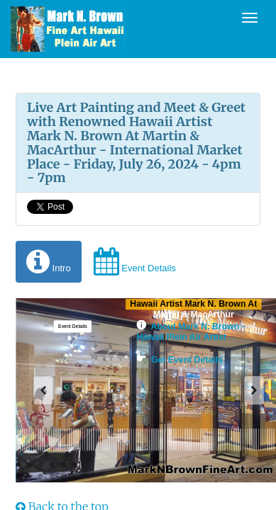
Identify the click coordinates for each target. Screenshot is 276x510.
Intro (48, 262)
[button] (72, 326)
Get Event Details (179, 360)
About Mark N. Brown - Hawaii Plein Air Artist (190, 332)
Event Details (135, 262)
